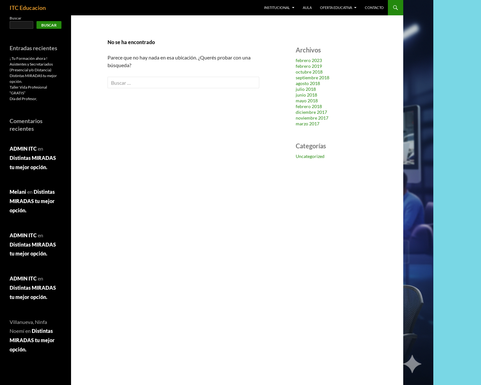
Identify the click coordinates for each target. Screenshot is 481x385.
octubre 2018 (309, 72)
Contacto (374, 7)
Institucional (277, 7)
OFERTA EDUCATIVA (336, 7)
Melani (18, 192)
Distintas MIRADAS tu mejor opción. (32, 201)
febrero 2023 (309, 60)
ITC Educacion (28, 7)
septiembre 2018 (312, 77)
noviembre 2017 (312, 118)
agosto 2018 (308, 83)
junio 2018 (306, 95)
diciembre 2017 (311, 112)
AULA (307, 7)
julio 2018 (306, 89)
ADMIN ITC (23, 148)
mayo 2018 (307, 100)
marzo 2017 (307, 123)
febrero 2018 (309, 106)
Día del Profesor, (23, 98)
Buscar (15, 18)
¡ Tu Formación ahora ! (28, 58)
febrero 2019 (309, 66)
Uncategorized (310, 156)
